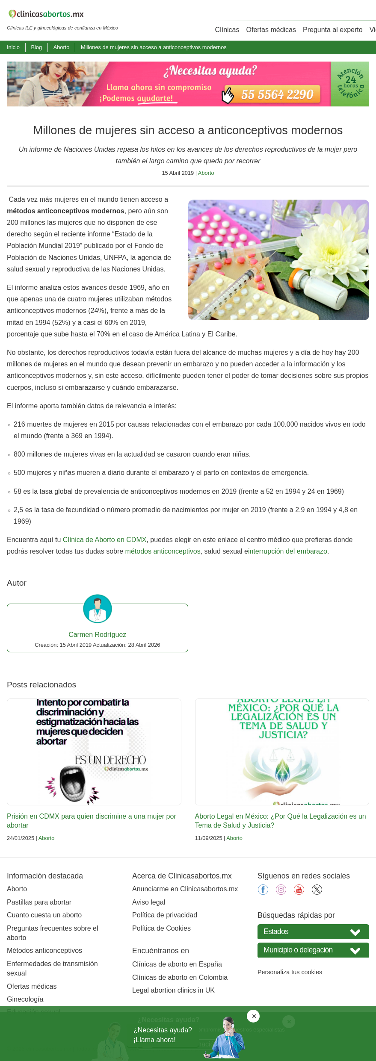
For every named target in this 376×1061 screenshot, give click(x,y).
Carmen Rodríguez (97, 634)
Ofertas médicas (271, 29)
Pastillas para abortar (39, 902)
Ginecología (25, 999)
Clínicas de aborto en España (177, 964)
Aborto (61, 47)
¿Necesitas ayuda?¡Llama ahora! (162, 1034)
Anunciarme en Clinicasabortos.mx (185, 889)
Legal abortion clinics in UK (173, 990)
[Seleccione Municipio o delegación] (313, 950)
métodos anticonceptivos (163, 551)
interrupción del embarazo (287, 551)
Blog (36, 47)
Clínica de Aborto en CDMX (105, 539)
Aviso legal (148, 902)
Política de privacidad (164, 915)
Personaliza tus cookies (290, 972)
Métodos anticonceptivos (44, 950)
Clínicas (227, 29)
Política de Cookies (161, 928)
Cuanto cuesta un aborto (44, 915)
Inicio (13, 47)
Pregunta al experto (333, 29)
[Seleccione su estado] (313, 931)
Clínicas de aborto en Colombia (180, 977)
